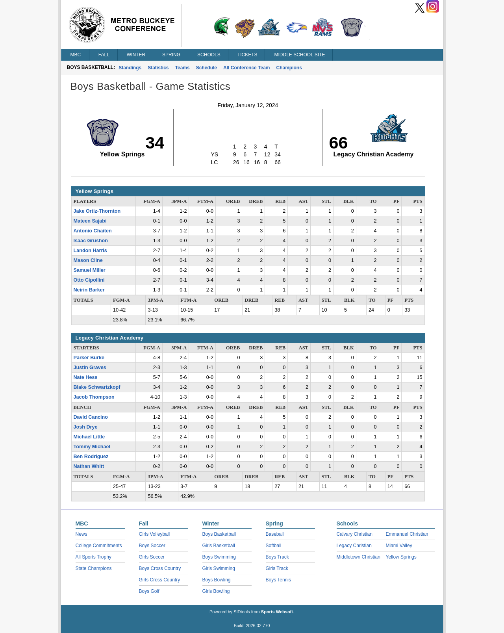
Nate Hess (86, 377)
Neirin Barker (89, 290)
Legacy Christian (354, 545)
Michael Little (89, 437)
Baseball (275, 534)
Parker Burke (89, 357)
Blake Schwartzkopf (97, 387)
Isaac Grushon (91, 240)
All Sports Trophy (93, 557)
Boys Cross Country (160, 568)
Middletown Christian (358, 557)
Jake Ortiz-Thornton (97, 211)
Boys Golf (149, 591)
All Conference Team (246, 68)
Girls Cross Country (159, 580)
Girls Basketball (218, 545)
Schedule (206, 68)
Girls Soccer (152, 557)
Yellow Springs (401, 557)
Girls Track (277, 568)
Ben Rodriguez (91, 456)
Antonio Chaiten (93, 231)
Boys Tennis (278, 580)
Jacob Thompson (94, 397)
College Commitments (99, 545)
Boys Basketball (219, 534)
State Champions (94, 568)
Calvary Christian (354, 534)
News (81, 534)
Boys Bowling (216, 580)
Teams (182, 68)
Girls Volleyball (154, 534)
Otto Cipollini (89, 280)
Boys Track (277, 557)
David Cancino (91, 417)
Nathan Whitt (89, 466)
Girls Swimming (218, 568)
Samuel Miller (90, 270)
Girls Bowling (216, 591)
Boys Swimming (219, 557)
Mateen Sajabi (90, 221)
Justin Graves (90, 367)
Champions (289, 68)
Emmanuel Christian (407, 534)
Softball (274, 545)
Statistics (158, 68)
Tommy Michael (92, 446)
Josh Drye (86, 427)
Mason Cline (88, 260)
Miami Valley (399, 545)
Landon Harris (90, 250)
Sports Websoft (277, 611)
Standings (130, 68)
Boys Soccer (152, 545)
